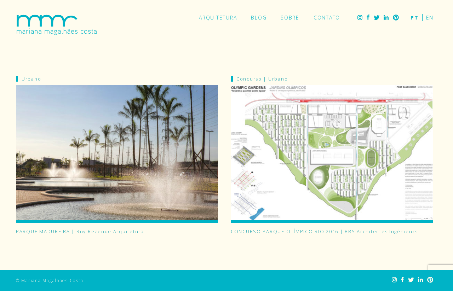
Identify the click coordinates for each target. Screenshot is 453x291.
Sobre (290, 17)
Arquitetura (218, 17)
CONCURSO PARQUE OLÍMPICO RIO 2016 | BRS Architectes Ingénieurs (324, 231)
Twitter (376, 17)
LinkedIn (386, 17)
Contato (327, 17)
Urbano (31, 79)
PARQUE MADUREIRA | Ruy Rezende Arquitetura (80, 231)
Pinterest (395, 17)
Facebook (368, 17)
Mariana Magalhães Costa (56, 24)
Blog (258, 17)
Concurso (249, 79)
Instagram (360, 17)
